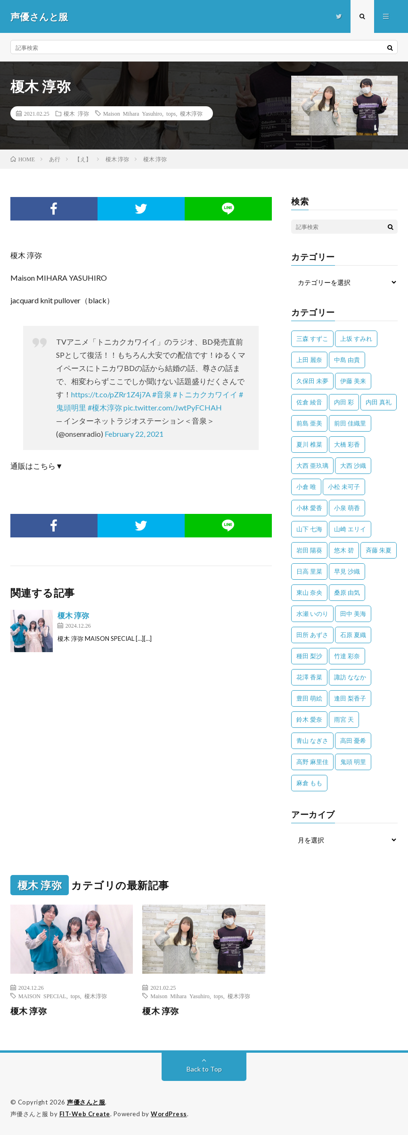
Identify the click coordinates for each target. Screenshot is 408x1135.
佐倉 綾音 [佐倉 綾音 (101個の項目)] (309, 402)
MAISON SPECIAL (42, 996)
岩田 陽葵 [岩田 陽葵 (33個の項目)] (309, 550)
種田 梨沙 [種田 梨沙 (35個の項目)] (309, 656)
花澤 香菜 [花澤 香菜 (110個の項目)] (309, 677)
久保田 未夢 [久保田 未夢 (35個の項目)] (312, 381)
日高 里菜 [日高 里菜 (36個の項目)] (309, 571)
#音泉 (161, 394)
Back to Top (204, 1069)
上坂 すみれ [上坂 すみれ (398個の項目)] (356, 338)
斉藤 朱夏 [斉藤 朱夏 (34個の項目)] (379, 550)
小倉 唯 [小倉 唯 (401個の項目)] (306, 486)
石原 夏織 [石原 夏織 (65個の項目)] (353, 634)
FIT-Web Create (84, 1114)
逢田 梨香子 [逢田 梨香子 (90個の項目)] (350, 698)
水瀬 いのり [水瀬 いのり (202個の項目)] (312, 613)
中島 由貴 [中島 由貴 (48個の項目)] (347, 359)
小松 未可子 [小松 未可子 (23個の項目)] (344, 486)
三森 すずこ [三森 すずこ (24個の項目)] (312, 338)
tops (171, 113)
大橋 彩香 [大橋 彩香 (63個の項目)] (347, 444)
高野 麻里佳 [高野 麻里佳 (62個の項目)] (312, 761)
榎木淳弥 (191, 113)
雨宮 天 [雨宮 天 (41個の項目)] (344, 719)
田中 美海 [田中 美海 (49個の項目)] (353, 613)
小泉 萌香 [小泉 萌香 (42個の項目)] (347, 508)
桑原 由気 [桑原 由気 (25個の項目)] (347, 592)
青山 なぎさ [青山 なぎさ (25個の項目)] (312, 740)
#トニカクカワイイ (205, 394)
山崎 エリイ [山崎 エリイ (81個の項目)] (350, 529)
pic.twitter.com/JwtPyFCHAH (172, 407)
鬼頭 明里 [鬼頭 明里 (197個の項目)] (353, 761)
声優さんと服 (86, 1102)
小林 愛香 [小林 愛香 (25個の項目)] (309, 508)
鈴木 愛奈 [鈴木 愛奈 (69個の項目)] (309, 719)
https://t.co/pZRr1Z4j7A (111, 394)
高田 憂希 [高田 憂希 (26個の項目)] (353, 740)
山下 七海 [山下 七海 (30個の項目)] (309, 529)
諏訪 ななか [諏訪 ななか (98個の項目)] (350, 677)
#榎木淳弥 (105, 407)
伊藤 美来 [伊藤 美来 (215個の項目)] (353, 381)
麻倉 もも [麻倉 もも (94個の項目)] (309, 783)
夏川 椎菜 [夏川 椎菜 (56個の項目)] (309, 444)
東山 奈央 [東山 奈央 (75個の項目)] (309, 592)
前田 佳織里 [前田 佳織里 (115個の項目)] (350, 423)
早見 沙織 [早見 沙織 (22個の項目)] (347, 571)
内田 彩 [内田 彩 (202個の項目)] (344, 402)
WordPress (169, 1114)
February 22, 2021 (134, 433)
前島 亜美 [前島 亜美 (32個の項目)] (309, 423)
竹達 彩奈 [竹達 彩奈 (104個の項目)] (347, 656)
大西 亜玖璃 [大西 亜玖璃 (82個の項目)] (312, 465)
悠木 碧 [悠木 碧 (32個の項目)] (344, 550)
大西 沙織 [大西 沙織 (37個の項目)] (353, 465)
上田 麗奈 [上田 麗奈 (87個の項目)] (309, 359)
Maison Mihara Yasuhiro (132, 113)
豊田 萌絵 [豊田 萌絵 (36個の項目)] (309, 698)
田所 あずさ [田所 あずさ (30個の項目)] (312, 634)
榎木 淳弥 (76, 113)
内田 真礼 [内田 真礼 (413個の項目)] (379, 402)
